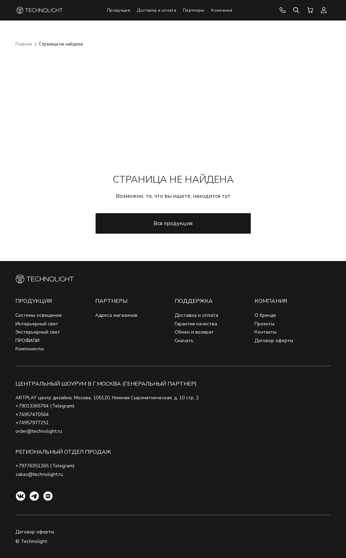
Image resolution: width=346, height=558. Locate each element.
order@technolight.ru (38, 431)
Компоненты (29, 349)
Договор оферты (274, 340)
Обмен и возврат (194, 332)
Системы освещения (38, 315)
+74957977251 (32, 422)
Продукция (33, 301)
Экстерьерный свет (37, 332)
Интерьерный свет (36, 324)
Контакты (265, 332)
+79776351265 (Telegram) (44, 466)
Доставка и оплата (196, 315)
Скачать (184, 340)
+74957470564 (32, 414)
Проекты (264, 324)
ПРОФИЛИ (27, 340)
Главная (23, 44)
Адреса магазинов (116, 315)
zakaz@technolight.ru (39, 474)
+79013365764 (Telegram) (44, 406)
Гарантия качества (196, 324)
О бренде (265, 315)
